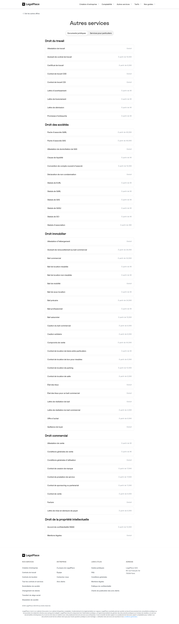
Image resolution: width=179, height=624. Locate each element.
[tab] (77, 33)
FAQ (92, 572)
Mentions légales (97, 582)
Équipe (59, 572)
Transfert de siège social (31, 595)
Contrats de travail (29, 572)
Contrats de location (29, 577)
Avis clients (61, 582)
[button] (90, 4)
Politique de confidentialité (101, 586)
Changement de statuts (31, 591)
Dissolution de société (30, 600)
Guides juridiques (97, 568)
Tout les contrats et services (32, 582)
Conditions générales (99, 577)
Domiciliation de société (31, 586)
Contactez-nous (63, 577)
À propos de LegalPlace (66, 568)
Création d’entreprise (30, 568)
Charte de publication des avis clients (105, 591)
